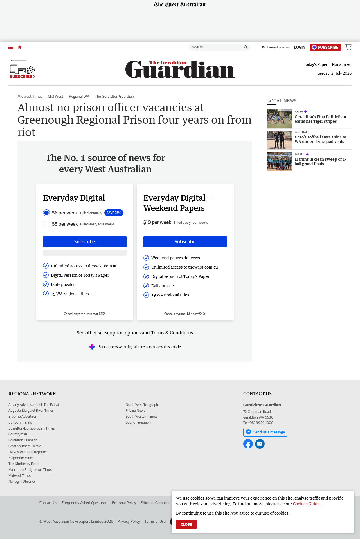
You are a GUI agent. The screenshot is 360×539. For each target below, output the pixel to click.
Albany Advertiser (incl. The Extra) (33, 404)
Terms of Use (155, 521)
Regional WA (79, 96)
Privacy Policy (129, 521)
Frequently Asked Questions (84, 502)
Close (186, 524)
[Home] (20, 47)
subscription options (119, 333)
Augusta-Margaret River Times (30, 410)
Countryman (17, 434)
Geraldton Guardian (22, 440)
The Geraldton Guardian (114, 96)
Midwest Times (29, 96)
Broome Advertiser (22, 416)
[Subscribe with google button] (85, 253)
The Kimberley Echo (23, 464)
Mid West (55, 96)
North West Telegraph (142, 404)
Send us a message (265, 432)
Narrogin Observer (22, 481)
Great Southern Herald (24, 446)
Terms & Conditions (172, 333)
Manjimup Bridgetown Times (30, 470)
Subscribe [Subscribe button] (84, 242)
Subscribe (325, 47)
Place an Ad (342, 64)
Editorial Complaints (157, 502)
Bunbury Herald (20, 422)
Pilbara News (135, 410)
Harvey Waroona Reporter (27, 452)
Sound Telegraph (138, 422)
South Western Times (141, 416)
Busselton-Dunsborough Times (31, 428)
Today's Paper (315, 64)
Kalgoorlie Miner (20, 458)
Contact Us (48, 502)
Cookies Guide (306, 503)
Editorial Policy (124, 502)
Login (299, 47)
